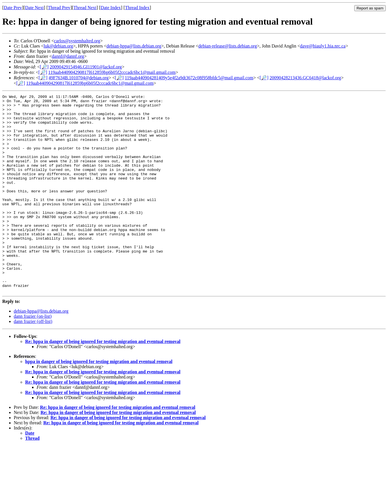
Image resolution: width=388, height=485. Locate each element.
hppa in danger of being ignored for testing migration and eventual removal (98, 401)
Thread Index (137, 7)
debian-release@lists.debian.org (227, 46)
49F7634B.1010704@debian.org (79, 77)
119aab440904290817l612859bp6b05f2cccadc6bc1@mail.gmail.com (112, 72)
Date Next (34, 7)
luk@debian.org (58, 46)
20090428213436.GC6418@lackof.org (305, 77)
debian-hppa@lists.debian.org (133, 46)
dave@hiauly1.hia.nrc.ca (322, 46)
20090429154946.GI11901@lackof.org (86, 66)
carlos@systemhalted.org (77, 40)
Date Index (111, 7)
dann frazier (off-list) (33, 360)
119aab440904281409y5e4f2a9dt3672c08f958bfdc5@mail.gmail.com (189, 77)
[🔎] (44, 66)
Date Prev (13, 7)
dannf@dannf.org (68, 56)
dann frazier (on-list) (32, 355)
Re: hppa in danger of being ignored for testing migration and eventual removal (102, 380)
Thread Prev (59, 7)
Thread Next (84, 7)
